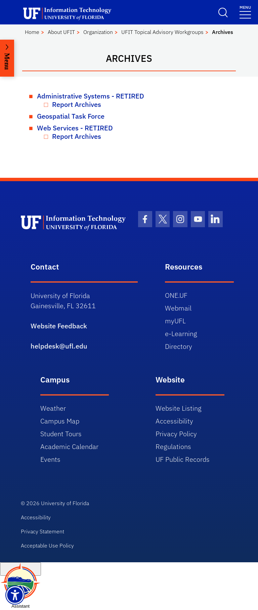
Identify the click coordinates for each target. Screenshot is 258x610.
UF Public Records (183, 459)
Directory (178, 346)
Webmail (178, 308)
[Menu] (245, 11)
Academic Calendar (69, 446)
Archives (222, 32)
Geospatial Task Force (70, 116)
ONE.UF (176, 295)
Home (32, 32)
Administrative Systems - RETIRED (90, 95)
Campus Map (59, 420)
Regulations (173, 446)
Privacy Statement (42, 531)
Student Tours (61, 433)
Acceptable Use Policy (47, 545)
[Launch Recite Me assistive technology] (15, 595)
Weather (53, 408)
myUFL (175, 320)
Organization (98, 32)
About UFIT (61, 32)
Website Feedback (59, 325)
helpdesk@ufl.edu (59, 346)
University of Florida (65, 503)
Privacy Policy (176, 433)
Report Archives (76, 104)
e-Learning (181, 333)
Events (50, 459)
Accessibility (174, 420)
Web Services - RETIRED (75, 127)
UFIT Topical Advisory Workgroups (162, 32)
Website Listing (179, 408)
